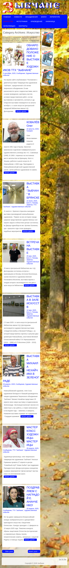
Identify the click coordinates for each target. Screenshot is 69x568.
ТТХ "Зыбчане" (17, 450)
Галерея (30, 131)
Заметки (30, 205)
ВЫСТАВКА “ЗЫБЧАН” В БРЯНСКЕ (33, 190)
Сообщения (20, 73)
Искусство (8, 21)
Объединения (31, 17)
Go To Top (62, 559)
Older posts (8, 551)
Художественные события (21, 207)
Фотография (21, 21)
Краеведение (36, 21)
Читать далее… (22, 111)
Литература (55, 17)
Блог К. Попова (32, 203)
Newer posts (34, 551)
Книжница (50, 21)
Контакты (23, 26)
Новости (18, 17)
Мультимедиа (9, 26)
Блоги (43, 17)
